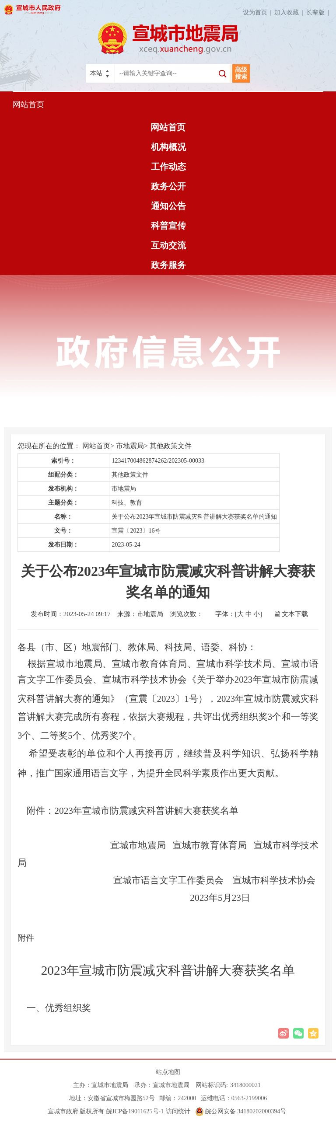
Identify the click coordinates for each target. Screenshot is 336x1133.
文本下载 (295, 613)
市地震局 (130, 446)
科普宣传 (168, 225)
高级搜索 (241, 73)
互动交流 (168, 245)
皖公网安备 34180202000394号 (241, 1111)
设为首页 (259, 12)
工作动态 (168, 166)
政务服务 (168, 265)
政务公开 (168, 186)
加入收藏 (290, 12)
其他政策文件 (171, 446)
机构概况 (168, 147)
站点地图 (168, 1072)
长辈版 (319, 12)
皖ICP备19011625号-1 (135, 1111)
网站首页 (28, 104)
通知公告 (168, 206)
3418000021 (245, 1085)
